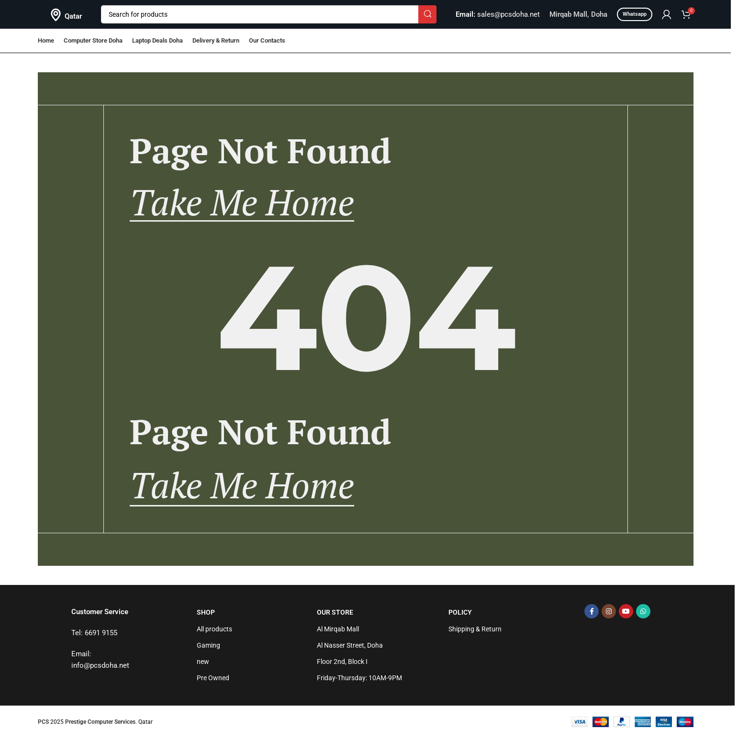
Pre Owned (213, 681)
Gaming (208, 648)
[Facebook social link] (591, 614)
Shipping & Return (475, 631)
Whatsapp (635, 14)
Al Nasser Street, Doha (350, 648)
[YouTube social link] (626, 614)
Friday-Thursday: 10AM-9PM (359, 681)
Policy (460, 615)
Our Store (335, 615)
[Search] (268, 14)
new (203, 664)
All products (214, 631)
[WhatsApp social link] (643, 614)
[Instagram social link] (609, 614)
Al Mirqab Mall (338, 631)
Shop (206, 615)
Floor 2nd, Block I (342, 664)
